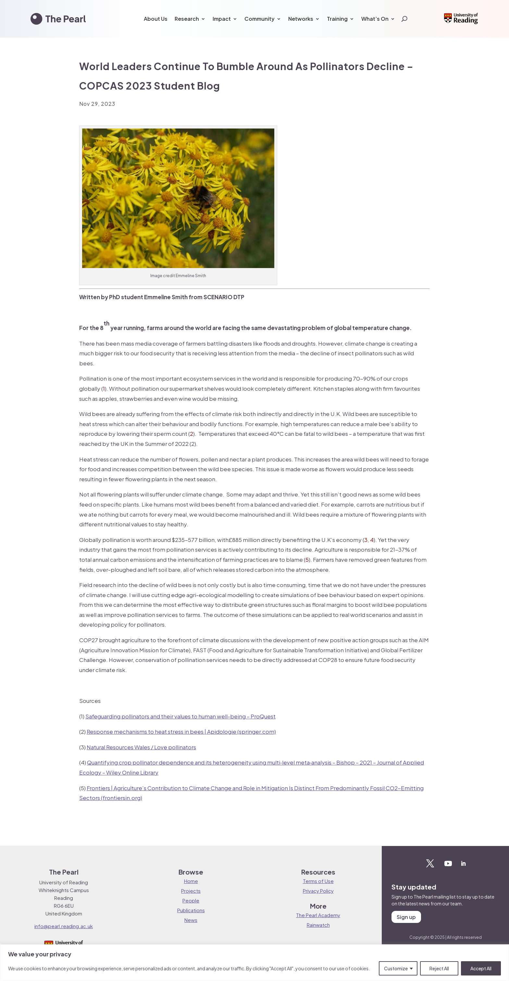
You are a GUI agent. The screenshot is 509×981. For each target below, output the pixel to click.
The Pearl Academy (318, 915)
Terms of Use (318, 881)
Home (191, 881)
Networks (300, 18)
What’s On (375, 18)
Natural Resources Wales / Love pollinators (141, 747)
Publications (191, 910)
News (190, 920)
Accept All (480, 968)
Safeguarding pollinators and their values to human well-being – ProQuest (180, 716)
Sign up (406, 917)
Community (259, 18)
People (190, 900)
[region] (254, 962)
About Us (156, 18)
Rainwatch (318, 925)
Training (337, 18)
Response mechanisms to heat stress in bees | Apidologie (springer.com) (181, 731)
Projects (191, 891)
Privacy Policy (318, 891)
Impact (222, 18)
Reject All (439, 968)
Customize (396, 968)
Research (187, 18)
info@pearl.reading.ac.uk (63, 926)
